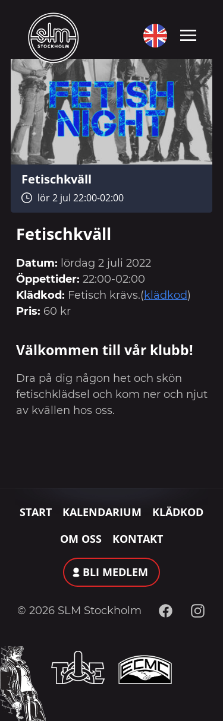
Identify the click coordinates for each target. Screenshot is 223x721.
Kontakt (137, 539)
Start (36, 512)
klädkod (165, 295)
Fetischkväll (56, 178)
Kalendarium (102, 512)
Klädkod (177, 512)
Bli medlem (115, 572)
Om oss (81, 539)
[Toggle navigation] (188, 34)
